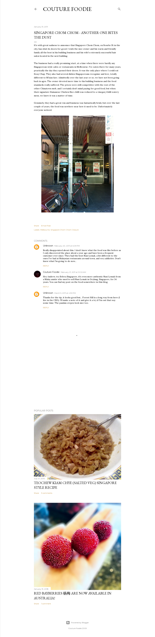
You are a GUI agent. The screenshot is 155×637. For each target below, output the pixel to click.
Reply (46, 266)
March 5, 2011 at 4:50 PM (65, 293)
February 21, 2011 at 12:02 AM (73, 272)
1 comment (46, 604)
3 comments (46, 493)
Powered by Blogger (77, 622)
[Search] (119, 8)
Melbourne (45, 230)
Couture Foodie (67, 9)
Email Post (46, 226)
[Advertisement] (77, 380)
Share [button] (36, 226)
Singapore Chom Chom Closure (65, 230)
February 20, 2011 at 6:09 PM (67, 246)
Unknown (48, 245)
